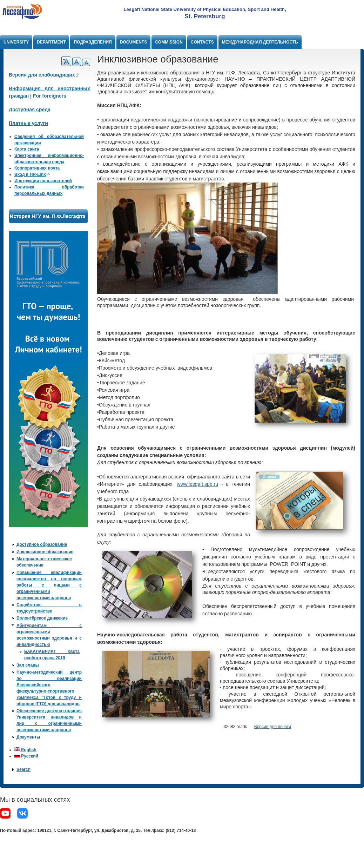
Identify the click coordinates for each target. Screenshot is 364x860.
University (16, 42)
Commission (169, 42)
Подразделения (93, 42)
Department (51, 42)
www (182, 484)
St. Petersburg (205, 16)
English (25, 749)
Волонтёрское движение (42, 618)
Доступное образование (41, 544)
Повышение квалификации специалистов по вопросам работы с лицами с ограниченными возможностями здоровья (49, 585)
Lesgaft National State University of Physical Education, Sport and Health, (204, 9)
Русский (26, 756)
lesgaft (196, 484)
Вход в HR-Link (32, 174)
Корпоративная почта (37, 168)
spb (208, 484)
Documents (133, 42)
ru (216, 484)
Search (23, 769)
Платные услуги (28, 123)
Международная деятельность (260, 42)
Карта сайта (26, 149)
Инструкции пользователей (43, 180)
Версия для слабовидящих (44, 75)
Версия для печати (272, 726)
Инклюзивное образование (44, 551)
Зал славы (27, 665)
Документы (28, 737)
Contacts (202, 42)
